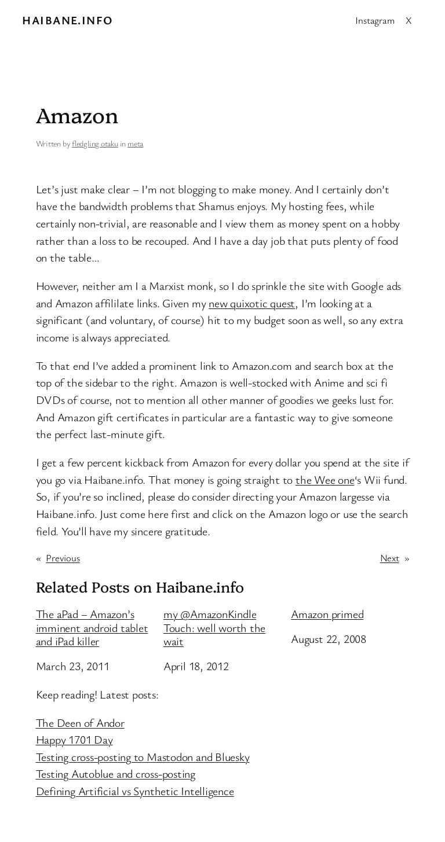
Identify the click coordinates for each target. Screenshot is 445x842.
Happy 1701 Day (74, 739)
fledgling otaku (95, 143)
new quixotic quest (252, 303)
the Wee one (325, 479)
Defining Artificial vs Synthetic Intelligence (135, 791)
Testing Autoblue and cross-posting (116, 773)
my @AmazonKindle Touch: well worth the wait (214, 627)
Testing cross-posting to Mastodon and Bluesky (143, 756)
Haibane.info (67, 20)
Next (389, 557)
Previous (62, 557)
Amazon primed (327, 614)
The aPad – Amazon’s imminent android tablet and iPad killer (92, 627)
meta (135, 143)
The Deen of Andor (80, 722)
